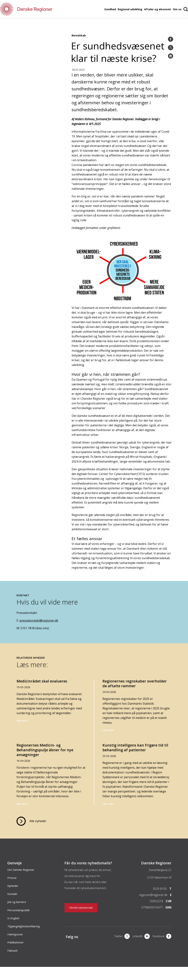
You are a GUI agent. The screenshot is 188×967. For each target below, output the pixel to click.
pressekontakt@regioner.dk (38, 620)
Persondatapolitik (18, 910)
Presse (12, 878)
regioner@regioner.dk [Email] (153, 895)
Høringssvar (15, 934)
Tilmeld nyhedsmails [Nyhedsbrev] (81, 907)
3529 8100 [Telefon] (160, 889)
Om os (177, 9)
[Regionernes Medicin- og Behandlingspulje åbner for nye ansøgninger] (51, 771)
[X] (122, 936)
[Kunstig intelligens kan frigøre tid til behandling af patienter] (137, 771)
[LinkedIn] (170, 56)
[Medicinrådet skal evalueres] (51, 708)
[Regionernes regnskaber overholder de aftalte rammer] (137, 708)
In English (13, 918)
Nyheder (12, 886)
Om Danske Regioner (20, 869)
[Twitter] (170, 47)
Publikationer (15, 942)
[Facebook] (170, 39)
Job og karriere (16, 902)
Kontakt (12, 894)
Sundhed (110, 9)
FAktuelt (12, 950)
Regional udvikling (130, 9)
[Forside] (36, 9)
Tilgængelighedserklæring (23, 926)
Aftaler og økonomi (157, 9)
